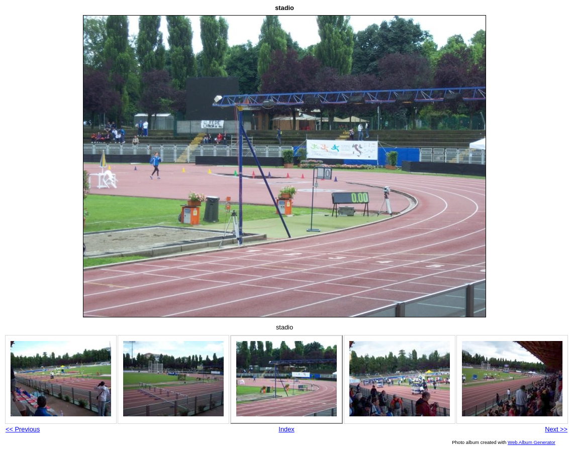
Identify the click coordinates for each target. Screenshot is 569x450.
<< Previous (23, 429)
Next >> (556, 429)
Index (286, 429)
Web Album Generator (531, 442)
